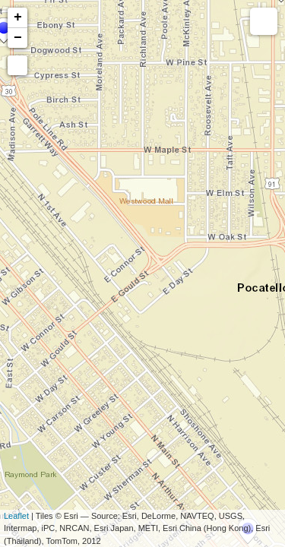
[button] (17, 65)
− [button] (18, 38)
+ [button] (18, 17)
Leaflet (16, 515)
